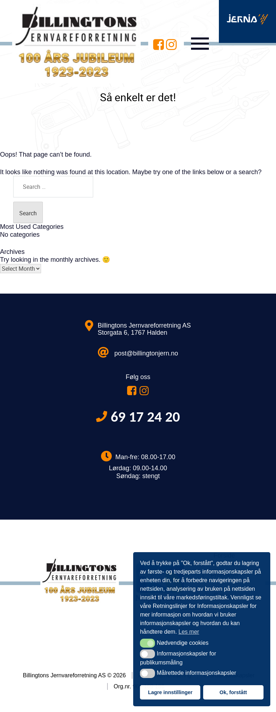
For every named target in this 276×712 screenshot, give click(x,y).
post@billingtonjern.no (146, 353)
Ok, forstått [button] (233, 692)
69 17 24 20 (145, 417)
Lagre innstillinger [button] (170, 692)
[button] (147, 643)
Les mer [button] (189, 632)
